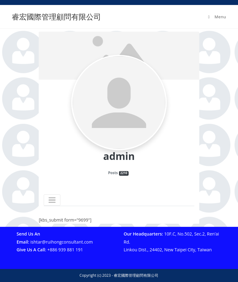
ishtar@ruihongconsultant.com (61, 242)
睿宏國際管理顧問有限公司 (56, 16)
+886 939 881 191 (65, 250)
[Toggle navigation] (52, 200)
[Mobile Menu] (216, 17)
